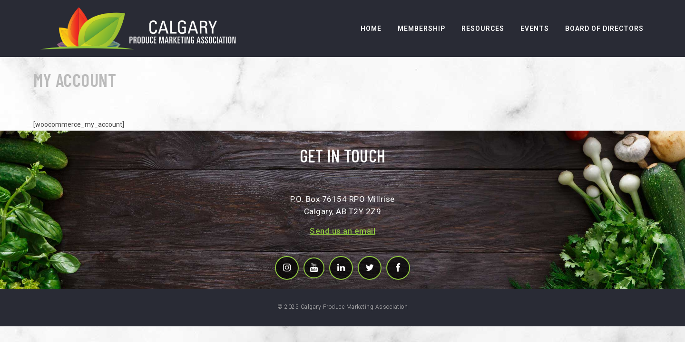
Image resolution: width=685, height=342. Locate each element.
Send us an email (342, 231)
